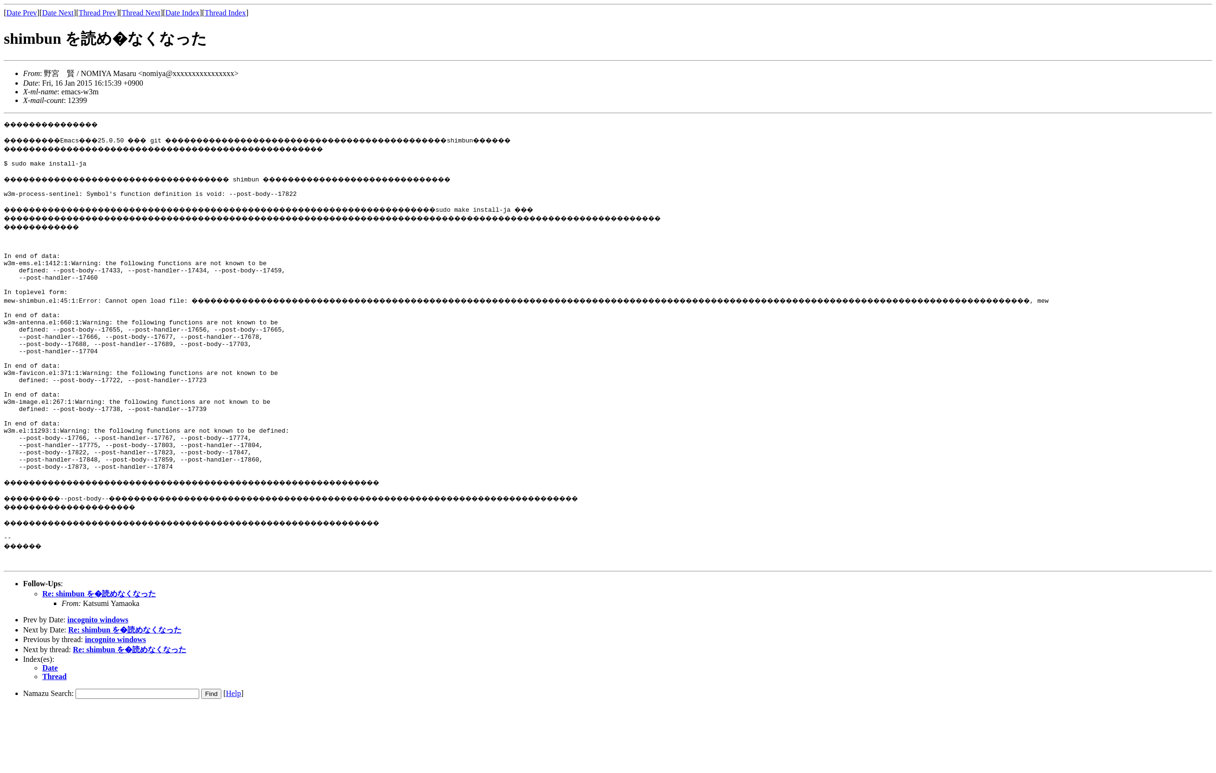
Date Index (183, 13)
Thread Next (141, 13)
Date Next (58, 13)
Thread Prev (97, 13)
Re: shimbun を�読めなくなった (99, 660)
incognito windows (97, 686)
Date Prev (21, 13)
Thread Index (225, 13)
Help (233, 760)
